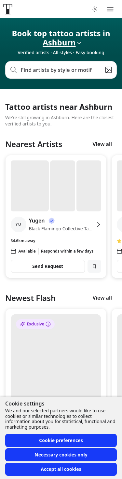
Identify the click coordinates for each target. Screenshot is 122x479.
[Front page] (8, 9)
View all (102, 144)
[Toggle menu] (110, 9)
